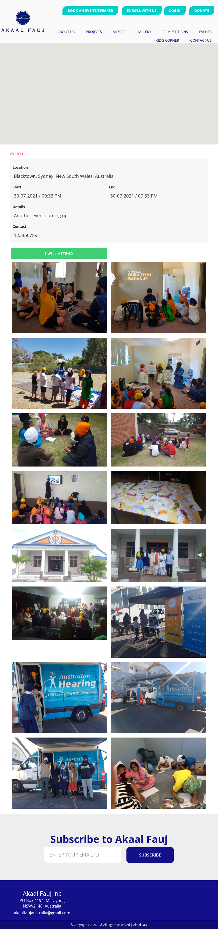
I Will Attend (59, 253)
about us (66, 31)
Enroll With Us (142, 10)
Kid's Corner (167, 40)
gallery (144, 31)
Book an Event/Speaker (90, 10)
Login (175, 10)
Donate (201, 10)
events (205, 31)
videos (119, 31)
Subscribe (150, 855)
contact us (201, 40)
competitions (175, 31)
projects (94, 31)
